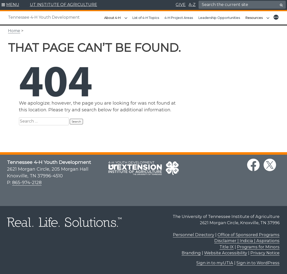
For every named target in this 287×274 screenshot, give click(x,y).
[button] (10, 5)
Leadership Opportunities (219, 18)
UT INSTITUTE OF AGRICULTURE (63, 4)
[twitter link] (270, 165)
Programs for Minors (258, 246)
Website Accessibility (225, 252)
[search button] (281, 5)
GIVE (181, 4)
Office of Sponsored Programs (248, 234)
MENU (12, 4)
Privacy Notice (265, 252)
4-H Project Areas (178, 18)
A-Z (192, 4)
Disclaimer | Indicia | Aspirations (247, 240)
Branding (191, 252)
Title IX (226, 246)
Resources (254, 18)
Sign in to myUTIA (214, 262)
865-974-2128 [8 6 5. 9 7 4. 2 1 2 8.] (27, 182)
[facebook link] (253, 165)
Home (14, 30)
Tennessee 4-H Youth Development (44, 17)
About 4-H (112, 18)
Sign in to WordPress (258, 262)
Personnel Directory (193, 234)
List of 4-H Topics (145, 18)
